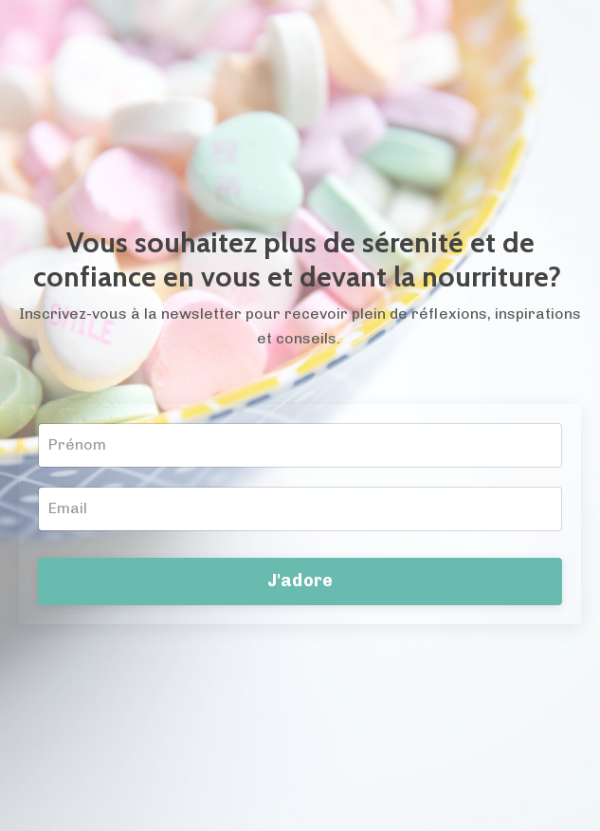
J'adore (300, 580)
